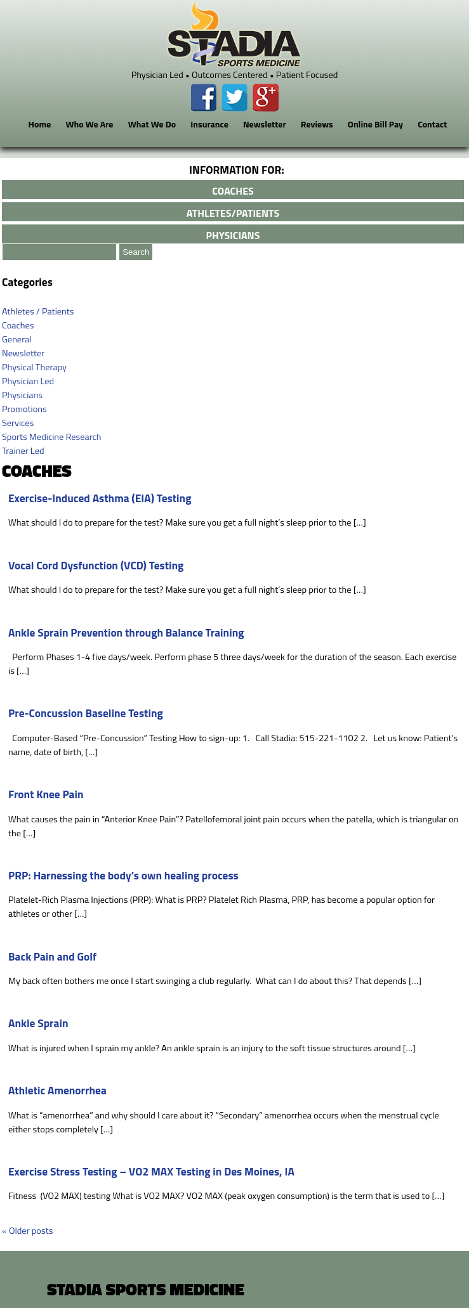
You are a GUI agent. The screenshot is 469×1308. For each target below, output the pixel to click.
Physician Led (28, 381)
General (17, 339)
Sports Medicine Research (52, 437)
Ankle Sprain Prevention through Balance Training (126, 632)
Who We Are (89, 124)
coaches (232, 190)
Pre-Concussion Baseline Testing (85, 713)
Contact (432, 124)
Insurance (209, 124)
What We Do (152, 124)
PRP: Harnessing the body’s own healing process (123, 875)
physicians (233, 235)
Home (40, 124)
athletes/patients (233, 213)
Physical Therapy (34, 367)
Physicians (22, 395)
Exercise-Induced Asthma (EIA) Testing (99, 498)
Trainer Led (23, 451)
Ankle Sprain (38, 1023)
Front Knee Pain (46, 794)
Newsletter (264, 124)
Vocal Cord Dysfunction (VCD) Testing (95, 565)
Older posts (27, 1231)
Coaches (18, 325)
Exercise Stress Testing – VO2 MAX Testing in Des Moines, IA (151, 1171)
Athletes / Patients (38, 311)
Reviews (317, 124)
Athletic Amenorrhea (57, 1090)
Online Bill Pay (375, 124)
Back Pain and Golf (52, 956)
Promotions (24, 409)
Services (18, 423)
